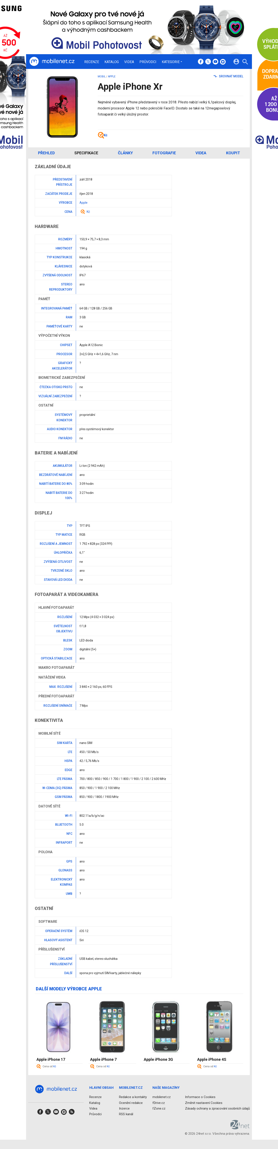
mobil (102, 76)
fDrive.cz (158, 1103)
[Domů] (51, 61)
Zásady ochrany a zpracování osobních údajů (217, 1108)
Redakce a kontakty (133, 1097)
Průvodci (147, 62)
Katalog (111, 62)
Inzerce (124, 1108)
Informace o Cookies (200, 1097)
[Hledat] (245, 62)
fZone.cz (158, 1108)
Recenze (91, 62)
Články (125, 153)
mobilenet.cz (161, 1097)
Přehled (46, 153)
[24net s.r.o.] (240, 1128)
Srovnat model (228, 76)
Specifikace (86, 153)
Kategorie (171, 62)
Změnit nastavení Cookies (203, 1103)
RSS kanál (126, 1114)
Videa (129, 62)
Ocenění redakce (131, 1103)
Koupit (233, 153)
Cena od (49, 1066)
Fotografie (164, 153)
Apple (112, 76)
